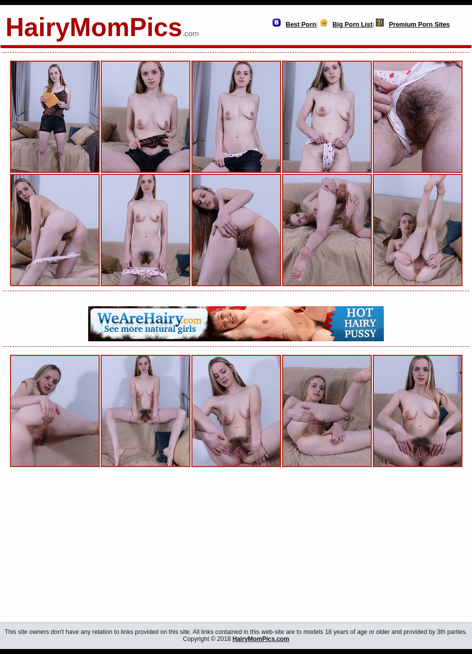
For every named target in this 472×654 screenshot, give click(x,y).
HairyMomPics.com (260, 638)
